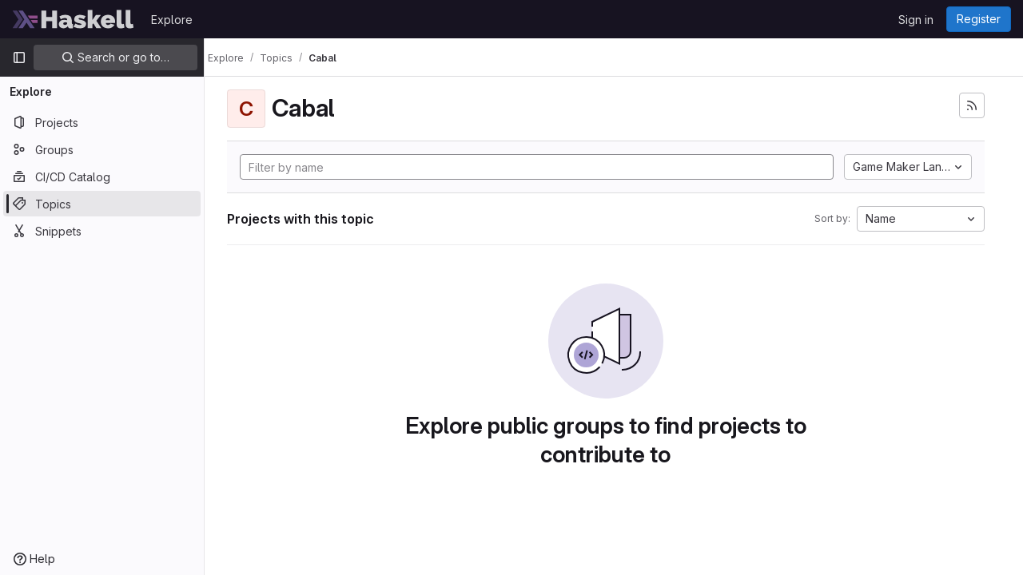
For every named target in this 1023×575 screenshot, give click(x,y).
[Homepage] (73, 19)
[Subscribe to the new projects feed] (972, 105)
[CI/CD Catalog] (102, 176)
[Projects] (102, 122)
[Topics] (102, 203)
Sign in (915, 19)
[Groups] (102, 149)
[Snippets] (102, 231)
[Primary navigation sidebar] (19, 57)
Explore (172, 19)
